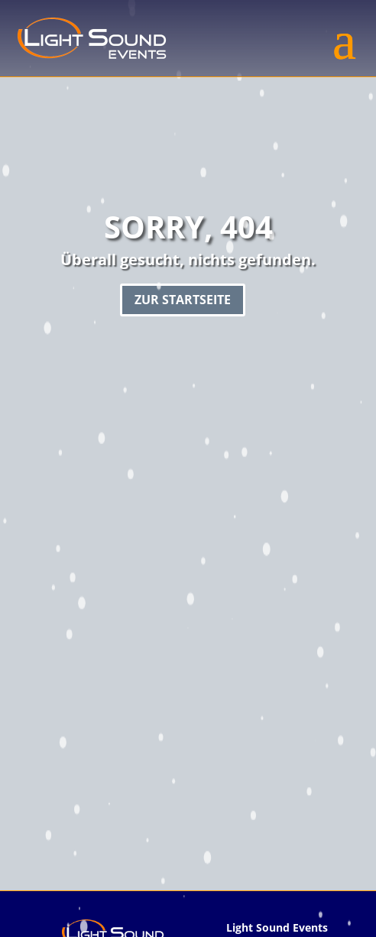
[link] (91, 38)
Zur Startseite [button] (183, 299)
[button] (344, 38)
